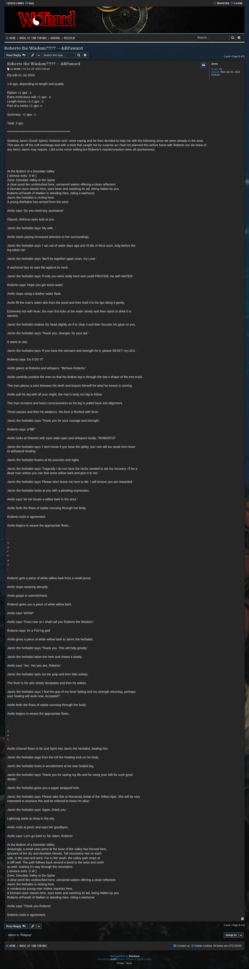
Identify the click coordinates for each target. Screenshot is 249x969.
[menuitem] (29, 3)
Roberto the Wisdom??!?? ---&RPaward (43, 48)
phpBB (113, 959)
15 (220, 69)
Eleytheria (134, 956)
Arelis (214, 63)
